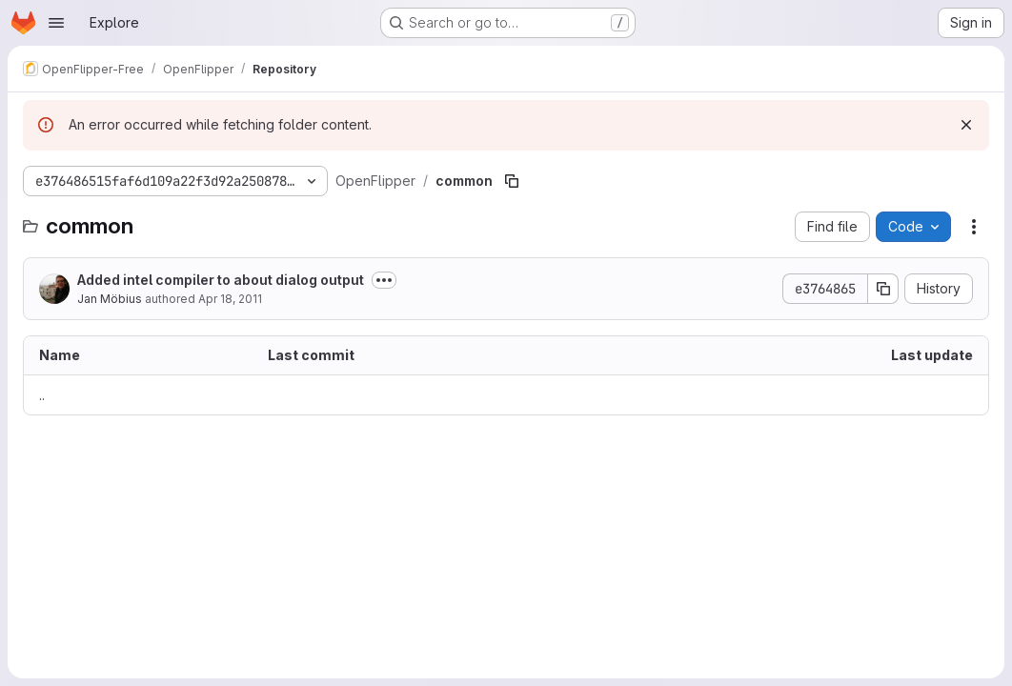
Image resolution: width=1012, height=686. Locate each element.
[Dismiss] (966, 124)
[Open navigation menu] (56, 23)
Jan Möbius (109, 299)
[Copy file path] (511, 181)
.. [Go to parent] (42, 395)
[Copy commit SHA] (883, 288)
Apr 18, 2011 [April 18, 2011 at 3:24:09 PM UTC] (230, 299)
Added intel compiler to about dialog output (220, 280)
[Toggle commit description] (384, 280)
